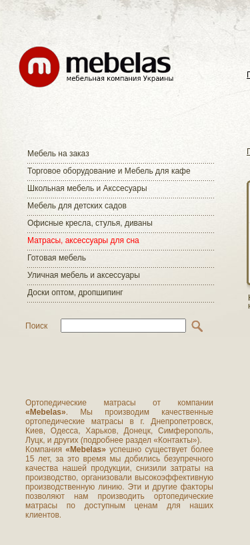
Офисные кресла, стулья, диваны (90, 223)
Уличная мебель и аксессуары (83, 275)
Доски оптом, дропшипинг (75, 292)
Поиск (36, 326)
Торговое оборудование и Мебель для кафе (109, 171)
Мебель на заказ (58, 153)
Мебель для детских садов (77, 205)
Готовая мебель (56, 257)
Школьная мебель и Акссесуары (87, 188)
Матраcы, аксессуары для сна (83, 240)
